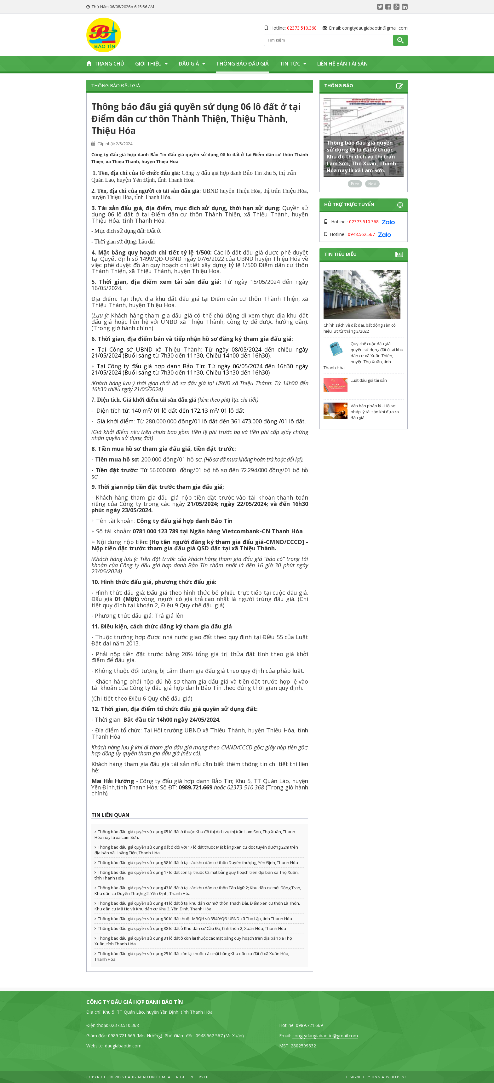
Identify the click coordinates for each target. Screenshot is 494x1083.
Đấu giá (192, 63)
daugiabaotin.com (123, 1046)
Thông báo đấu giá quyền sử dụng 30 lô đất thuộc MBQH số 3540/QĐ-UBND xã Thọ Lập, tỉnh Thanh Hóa (193, 918)
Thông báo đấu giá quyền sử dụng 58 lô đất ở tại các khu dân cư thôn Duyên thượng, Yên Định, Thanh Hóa (196, 862)
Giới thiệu (151, 63)
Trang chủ (105, 63)
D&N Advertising (390, 1076)
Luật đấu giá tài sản (369, 380)
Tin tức (293, 63)
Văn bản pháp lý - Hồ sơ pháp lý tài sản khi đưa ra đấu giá (375, 412)
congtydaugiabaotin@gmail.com (375, 28)
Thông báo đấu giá (242, 63)
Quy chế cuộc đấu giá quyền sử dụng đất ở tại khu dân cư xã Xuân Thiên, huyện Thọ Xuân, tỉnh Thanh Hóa (363, 355)
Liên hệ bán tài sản (342, 63)
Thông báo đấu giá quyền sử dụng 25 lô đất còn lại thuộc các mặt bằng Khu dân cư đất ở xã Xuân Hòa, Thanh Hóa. (192, 956)
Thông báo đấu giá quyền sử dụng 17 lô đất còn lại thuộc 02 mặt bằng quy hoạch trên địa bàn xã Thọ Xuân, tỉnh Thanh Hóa (197, 875)
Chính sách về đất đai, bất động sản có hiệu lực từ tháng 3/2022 (360, 328)
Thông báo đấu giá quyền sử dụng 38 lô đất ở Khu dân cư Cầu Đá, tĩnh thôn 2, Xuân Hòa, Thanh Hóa (190, 928)
